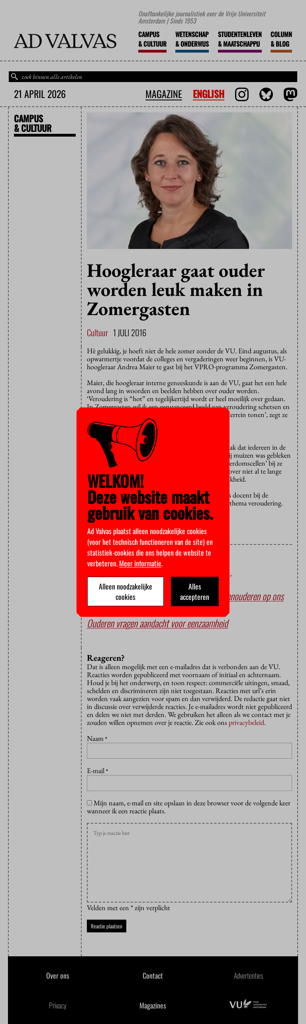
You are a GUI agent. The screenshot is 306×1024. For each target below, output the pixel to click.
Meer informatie (140, 563)
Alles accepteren (194, 591)
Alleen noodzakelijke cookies (125, 591)
